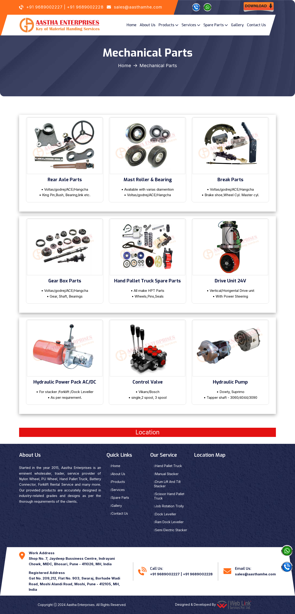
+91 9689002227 (44, 7)
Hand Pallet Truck (168, 466)
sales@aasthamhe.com (138, 7)
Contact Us (256, 25)
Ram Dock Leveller (169, 522)
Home (131, 25)
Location (147, 432)
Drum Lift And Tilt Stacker (167, 484)
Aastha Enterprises (81, 605)
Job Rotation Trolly (169, 506)
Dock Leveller (165, 514)
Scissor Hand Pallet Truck (169, 496)
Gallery (237, 25)
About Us (147, 25)
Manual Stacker (167, 474)
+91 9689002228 (85, 7)
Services (189, 25)
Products (166, 25)
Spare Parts (213, 25)
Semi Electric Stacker (171, 530)
